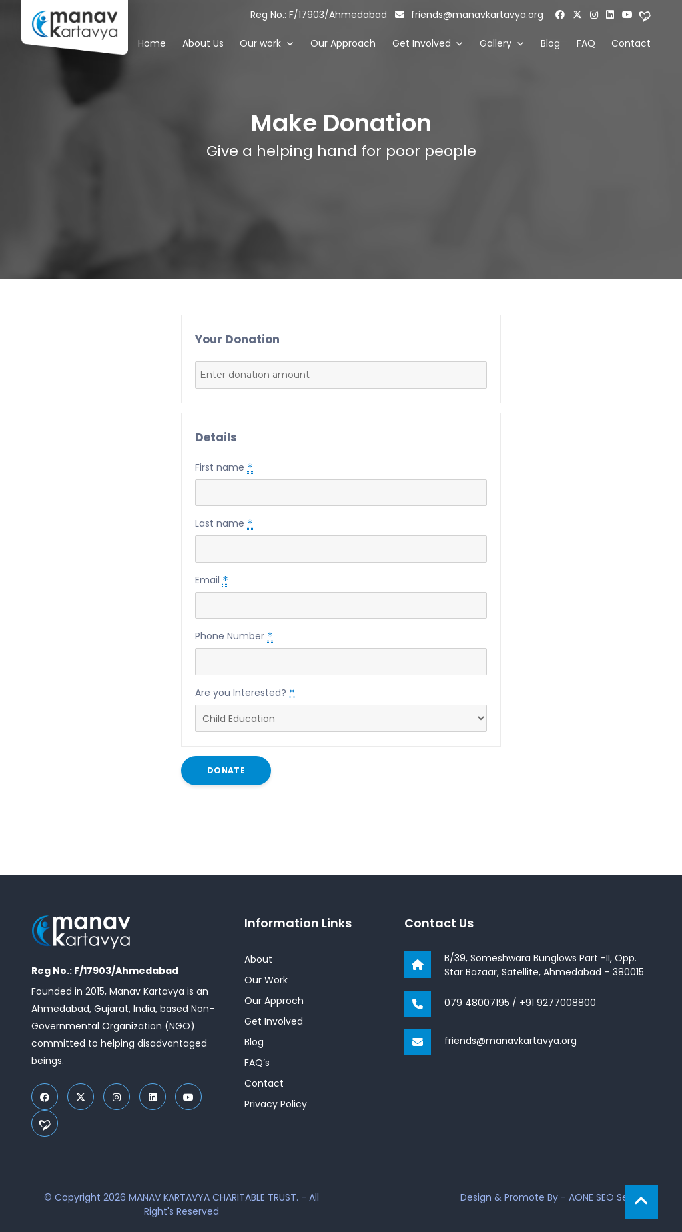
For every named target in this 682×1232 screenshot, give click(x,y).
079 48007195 (477, 1002)
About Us (203, 43)
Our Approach (343, 43)
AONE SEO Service (610, 1197)
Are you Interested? (245, 692)
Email (211, 580)
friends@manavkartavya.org (469, 14)
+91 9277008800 (557, 1002)
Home (152, 43)
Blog (550, 43)
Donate (226, 770)
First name (224, 467)
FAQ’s (257, 1062)
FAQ (586, 43)
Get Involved (421, 43)
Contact (631, 43)
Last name (224, 523)
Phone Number (234, 636)
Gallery (496, 43)
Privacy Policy (275, 1104)
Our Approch (274, 1000)
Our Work (266, 980)
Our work (260, 43)
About (258, 959)
